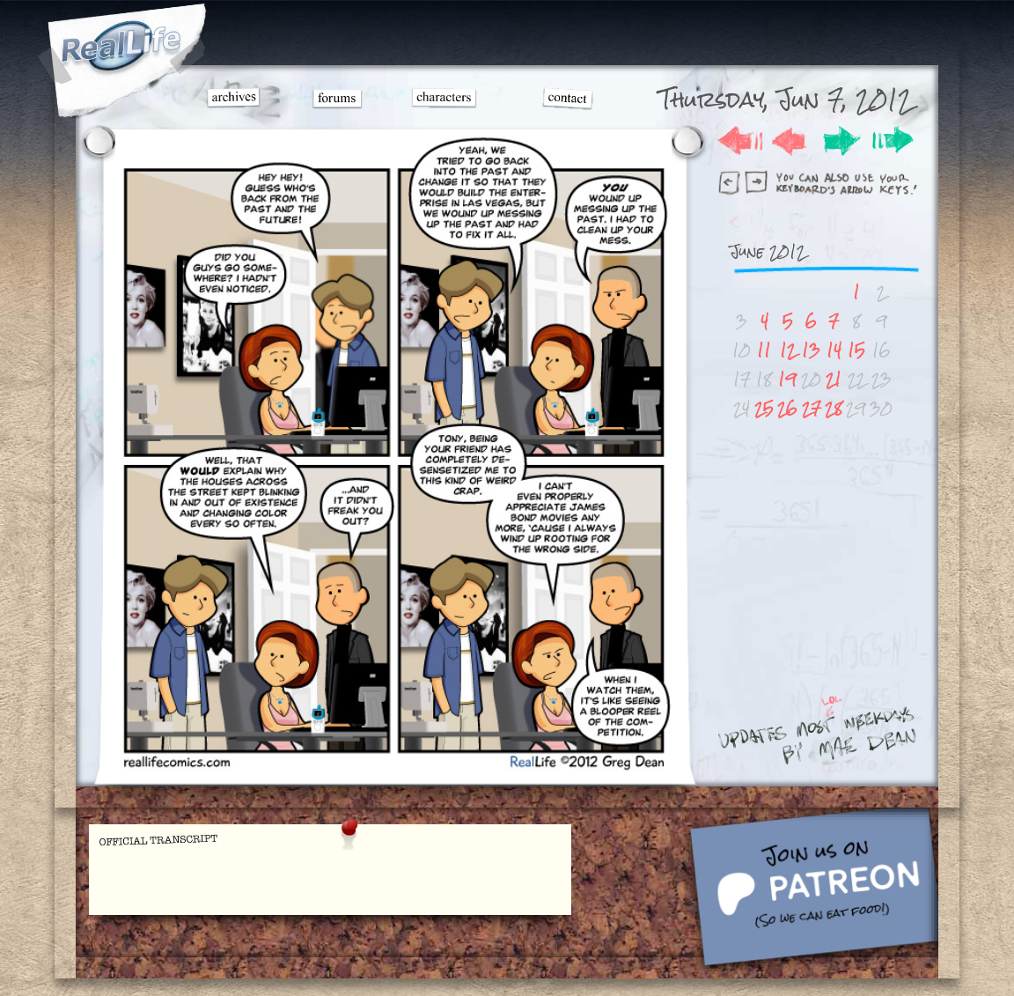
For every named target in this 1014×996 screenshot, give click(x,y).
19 (787, 379)
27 (811, 408)
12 (788, 350)
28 (833, 408)
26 (787, 408)
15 (856, 350)
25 (764, 408)
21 (833, 379)
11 (764, 350)
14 (834, 350)
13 (811, 350)
